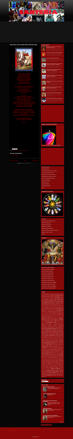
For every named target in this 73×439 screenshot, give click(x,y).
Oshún (46, 343)
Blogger (40, 436)
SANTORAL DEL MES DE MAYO (48, 274)
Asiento (51, 299)
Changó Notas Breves (59, 302)
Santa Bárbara (60, 354)
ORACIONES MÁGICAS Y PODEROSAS (50, 415)
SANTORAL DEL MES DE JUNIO (48, 276)
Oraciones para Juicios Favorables (56, 327)
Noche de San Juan (48, 319)
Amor (56, 297)
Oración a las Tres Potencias (52, 336)
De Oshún (43, 219)
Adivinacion (61, 294)
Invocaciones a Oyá (60, 314)
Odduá (52, 320)
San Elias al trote (44, 349)
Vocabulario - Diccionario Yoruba (57, 373)
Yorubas (53, 375)
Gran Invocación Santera (59, 312)
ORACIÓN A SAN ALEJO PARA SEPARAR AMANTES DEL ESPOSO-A (54, 87)
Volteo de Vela (56, 374)
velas (43, 187)
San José (61, 350)
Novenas (53, 319)
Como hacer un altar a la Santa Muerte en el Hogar (52, 306)
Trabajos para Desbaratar (52, 369)
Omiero (62, 320)
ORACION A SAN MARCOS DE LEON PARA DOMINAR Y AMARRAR (54, 76)
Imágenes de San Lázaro (46, 224)
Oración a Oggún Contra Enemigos (48, 333)
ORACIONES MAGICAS (47, 408)
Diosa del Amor (52, 308)
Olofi (59, 320)
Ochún (48, 320)
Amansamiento (52, 295)
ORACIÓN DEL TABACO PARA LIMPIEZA (54, 92)
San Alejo (55, 347)
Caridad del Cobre (48, 301)
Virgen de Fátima (44, 372)
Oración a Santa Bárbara (50, 335)
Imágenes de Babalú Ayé (46, 222)
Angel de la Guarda (53, 298)
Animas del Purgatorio (45, 299)
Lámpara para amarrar (45, 318)
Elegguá (60, 310)
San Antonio (60, 347)
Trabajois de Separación (50, 367)
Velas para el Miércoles (46, 185)
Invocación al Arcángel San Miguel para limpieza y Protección (52, 315)
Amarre (57, 295)
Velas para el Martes (45, 183)
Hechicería (54, 313)
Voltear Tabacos (50, 374)
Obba (42, 320)
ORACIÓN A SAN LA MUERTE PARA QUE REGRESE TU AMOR (54, 47)
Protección (44, 346)
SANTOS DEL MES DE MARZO (47, 271)
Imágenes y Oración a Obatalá (47, 228)
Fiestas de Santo (52, 312)
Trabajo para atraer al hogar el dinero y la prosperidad (54, 360)
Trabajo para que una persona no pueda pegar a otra (49, 364)
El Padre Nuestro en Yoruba (53, 310)
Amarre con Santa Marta (55, 296)
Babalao (55, 299)
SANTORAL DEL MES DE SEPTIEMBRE (49, 282)
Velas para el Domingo (46, 180)
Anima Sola (60, 298)
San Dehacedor (60, 348)
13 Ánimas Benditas (45, 293)
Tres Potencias (48, 371)
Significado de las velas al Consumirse (48, 174)
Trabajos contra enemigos (45, 368)
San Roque (47, 354)
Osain (43, 343)
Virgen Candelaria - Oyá (56, 371)
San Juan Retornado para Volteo (53, 351)
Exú (57, 311)
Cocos (62, 303)
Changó (57, 301)
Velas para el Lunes (45, 182)
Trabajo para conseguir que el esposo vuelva (50, 361)
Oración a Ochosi (59, 332)
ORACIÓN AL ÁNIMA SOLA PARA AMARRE (54, 52)
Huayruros (43, 314)
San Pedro (56, 353)
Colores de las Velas (45, 167)
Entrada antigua (35, 160)
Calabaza (57, 300)
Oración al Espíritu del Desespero (57, 337)
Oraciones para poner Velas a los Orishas (49, 170)
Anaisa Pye (61, 297)
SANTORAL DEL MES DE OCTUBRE (48, 284)
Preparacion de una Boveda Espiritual (55, 345)
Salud (44, 347)
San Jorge (26, 150)
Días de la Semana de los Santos (48, 309)
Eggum (44, 310)
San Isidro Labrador (50, 350)
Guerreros (49, 313)
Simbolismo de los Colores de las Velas (49, 176)
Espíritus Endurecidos (51, 311)
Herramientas (60, 313)
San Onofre (51, 353)
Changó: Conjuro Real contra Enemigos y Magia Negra (51, 303)
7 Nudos (51, 294)
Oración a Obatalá (52, 332)
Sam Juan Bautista (49, 347)
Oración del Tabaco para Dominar (47, 340)
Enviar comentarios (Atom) (26, 163)
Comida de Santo (53, 304)
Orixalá (58, 342)
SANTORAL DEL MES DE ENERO (48, 267)
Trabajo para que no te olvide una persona (54, 363)
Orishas (53, 342)
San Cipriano (44, 348)
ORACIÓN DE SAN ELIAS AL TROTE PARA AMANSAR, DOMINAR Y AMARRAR (54, 64)
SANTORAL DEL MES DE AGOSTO (48, 280)
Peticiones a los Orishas (58, 344)
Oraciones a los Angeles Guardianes (55, 323)
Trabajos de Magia (54, 368)
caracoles (57, 375)
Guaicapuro (44, 313)
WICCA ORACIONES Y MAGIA (48, 386)
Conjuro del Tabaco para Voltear (53, 307)
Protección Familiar (52, 346)
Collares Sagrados (46, 304)
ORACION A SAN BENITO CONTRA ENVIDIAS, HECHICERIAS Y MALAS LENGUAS (53, 403)
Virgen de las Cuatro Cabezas (46, 373)
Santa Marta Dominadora (47, 355)
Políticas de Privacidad (12, 429)
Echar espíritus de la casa (59, 309)
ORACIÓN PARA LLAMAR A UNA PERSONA (54, 98)
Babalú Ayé (59, 299)
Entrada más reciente (14, 160)
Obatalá (60, 319)
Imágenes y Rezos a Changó (47, 232)
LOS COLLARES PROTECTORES (52, 58)
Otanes (51, 343)
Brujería (46, 300)
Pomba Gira (44, 345)
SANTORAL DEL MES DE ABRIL (47, 273)
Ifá (46, 314)
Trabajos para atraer (50, 370)
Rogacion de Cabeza (60, 346)
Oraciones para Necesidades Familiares (49, 328)
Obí (45, 320)
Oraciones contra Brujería (46, 324)
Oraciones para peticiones (52, 331)
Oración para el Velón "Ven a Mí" (47, 172)
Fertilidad (46, 312)
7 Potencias (56, 294)
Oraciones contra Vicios (52, 326)
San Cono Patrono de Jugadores (52, 348)
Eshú (46, 311)
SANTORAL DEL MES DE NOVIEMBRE (49, 286)
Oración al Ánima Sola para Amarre (47, 338)
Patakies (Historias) (49, 344)
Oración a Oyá (59, 333)
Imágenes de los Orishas (46, 226)
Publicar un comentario (15, 155)
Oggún (55, 320)
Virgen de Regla (52, 372)
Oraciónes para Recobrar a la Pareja (52, 341)
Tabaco (62, 356)
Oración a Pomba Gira (45, 334)
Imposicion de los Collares (52, 314)
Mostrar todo (61, 421)
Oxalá (54, 343)
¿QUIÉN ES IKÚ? (50, 394)
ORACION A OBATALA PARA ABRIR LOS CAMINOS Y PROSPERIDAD (53, 70)
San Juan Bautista (45, 351)
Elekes (43, 311)
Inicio (25, 160)
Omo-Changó (45, 321)
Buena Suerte (51, 300)
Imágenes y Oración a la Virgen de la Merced (50, 230)
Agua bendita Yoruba (46, 295)
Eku (46, 310)
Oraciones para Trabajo (49, 329)
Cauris (53, 301)
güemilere (43, 376)
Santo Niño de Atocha (55, 355)
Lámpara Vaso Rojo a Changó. (57, 317)
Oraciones (50, 322)
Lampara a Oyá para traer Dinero (55, 316)
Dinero (47, 308)
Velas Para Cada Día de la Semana (48, 178)
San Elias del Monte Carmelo (52, 349)
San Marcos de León (56, 352)
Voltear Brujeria (44, 374)
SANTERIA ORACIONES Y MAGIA (49, 393)
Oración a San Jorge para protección (18, 150)
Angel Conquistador (46, 298)
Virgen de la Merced (59, 372)
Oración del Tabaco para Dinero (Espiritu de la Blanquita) (54, 339)
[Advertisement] (36, 34)
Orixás (61, 342)
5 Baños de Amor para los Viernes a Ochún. (56, 293)
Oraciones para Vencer (59, 329)
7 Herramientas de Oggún (45, 294)
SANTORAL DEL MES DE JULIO (47, 278)
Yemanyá (48, 375)
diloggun (61, 375)
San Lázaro (49, 352)
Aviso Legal (11, 432)
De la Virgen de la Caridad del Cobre (48, 220)
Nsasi (57, 319)
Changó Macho (51, 302)
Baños (43, 300)
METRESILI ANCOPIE (54, 318)
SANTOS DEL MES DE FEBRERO (48, 269)
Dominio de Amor (60, 308)
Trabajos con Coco (58, 367)
